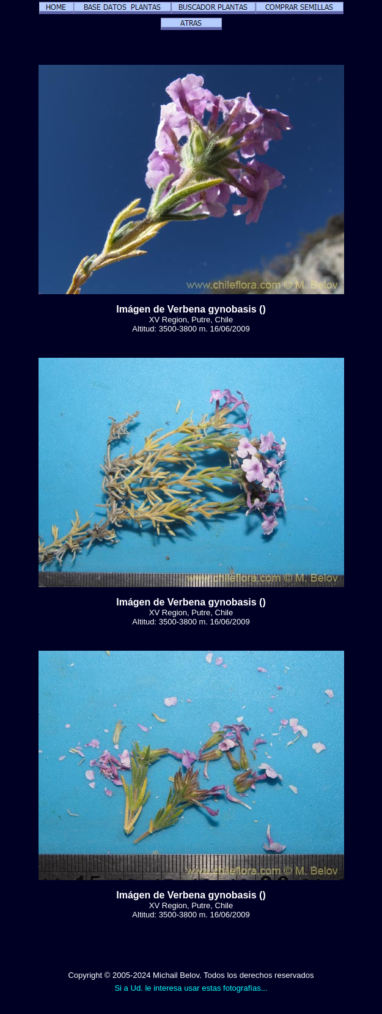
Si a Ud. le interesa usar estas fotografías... (190, 988)
